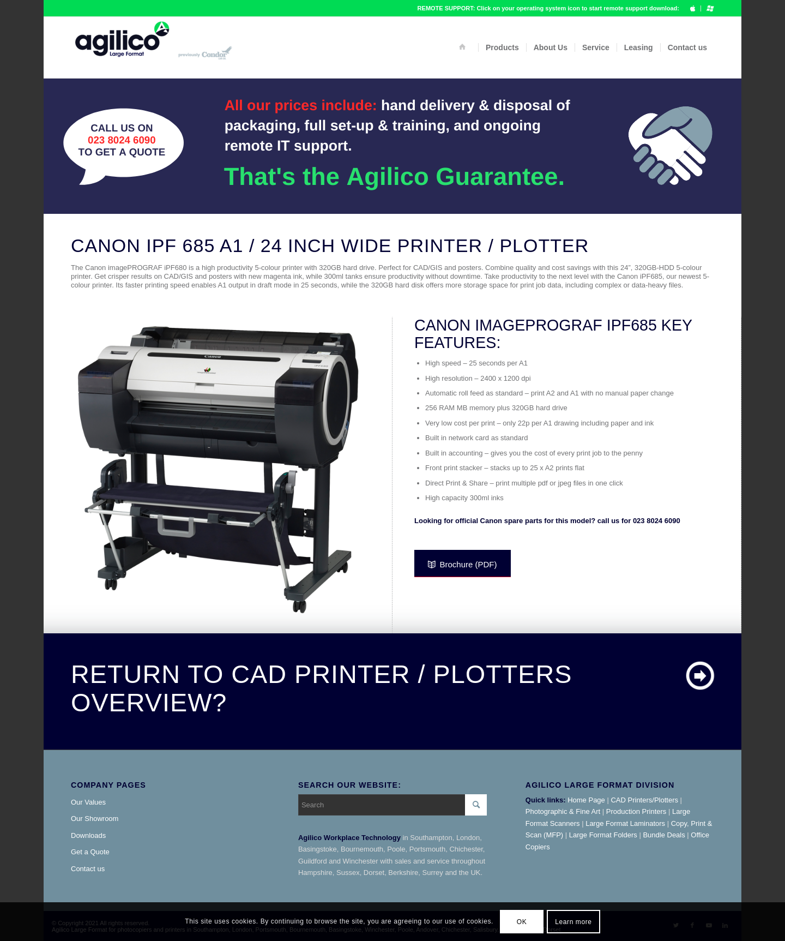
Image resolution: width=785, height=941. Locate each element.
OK (522, 922)
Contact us (88, 869)
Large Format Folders (603, 835)
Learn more (573, 922)
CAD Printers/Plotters (644, 800)
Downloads (88, 835)
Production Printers (636, 811)
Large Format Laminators (625, 823)
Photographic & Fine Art (563, 811)
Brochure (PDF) (462, 564)
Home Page (586, 800)
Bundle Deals (664, 835)
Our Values (88, 802)
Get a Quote (90, 852)
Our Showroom (94, 818)
